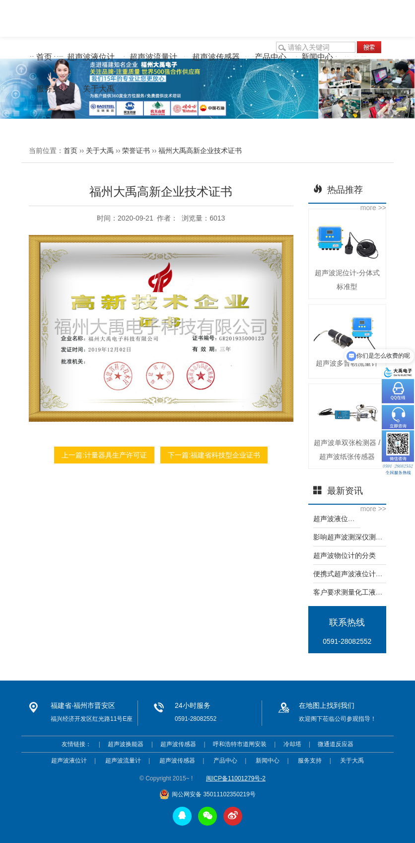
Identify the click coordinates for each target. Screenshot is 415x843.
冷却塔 (292, 744)
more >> (373, 208)
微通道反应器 (335, 744)
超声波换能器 (125, 744)
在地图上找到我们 (326, 705)
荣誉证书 (136, 150)
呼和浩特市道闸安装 (240, 744)
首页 (44, 57)
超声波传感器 (216, 57)
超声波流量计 (153, 57)
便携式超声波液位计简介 (351, 574)
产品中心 (270, 57)
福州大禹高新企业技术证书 (200, 150)
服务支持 (52, 88)
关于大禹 (99, 88)
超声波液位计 (91, 57)
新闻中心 (317, 57)
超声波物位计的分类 (344, 555)
